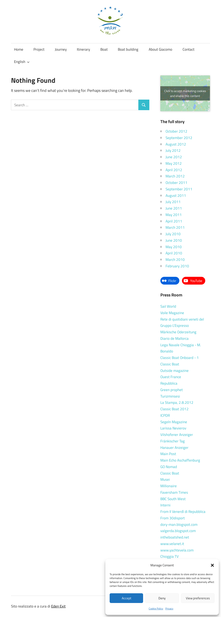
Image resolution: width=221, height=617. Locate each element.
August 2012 (176, 144)
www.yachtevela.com (177, 550)
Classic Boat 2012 (174, 409)
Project (38, 49)
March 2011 (175, 227)
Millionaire (168, 486)
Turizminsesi (170, 396)
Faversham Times (174, 492)
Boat (104, 49)
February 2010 (177, 266)
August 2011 (176, 195)
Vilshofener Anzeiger (176, 434)
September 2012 (179, 138)
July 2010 (173, 234)
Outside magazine (174, 370)
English (22, 61)
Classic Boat (169, 364)
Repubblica (168, 383)
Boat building (128, 49)
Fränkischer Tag (172, 441)
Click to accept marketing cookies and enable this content (185, 93)
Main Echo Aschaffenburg (180, 460)
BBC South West (173, 499)
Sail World (168, 306)
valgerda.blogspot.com (178, 531)
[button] (212, 565)
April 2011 (174, 221)
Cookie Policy (156, 608)
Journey (61, 49)
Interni (165, 505)
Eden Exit (58, 606)
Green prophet (171, 390)
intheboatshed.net (174, 537)
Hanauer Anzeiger (174, 447)
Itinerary (83, 49)
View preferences (198, 598)
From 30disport (172, 518)
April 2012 (174, 170)
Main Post (168, 454)
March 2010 (175, 259)
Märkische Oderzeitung (178, 332)
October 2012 (176, 131)
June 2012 (174, 157)
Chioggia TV (169, 556)
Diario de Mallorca (174, 338)
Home (18, 49)
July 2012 (173, 150)
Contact (188, 49)
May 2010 (174, 247)
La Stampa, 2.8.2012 (176, 402)
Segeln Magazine (173, 422)
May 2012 (174, 163)
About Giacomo (160, 49)
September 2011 (179, 189)
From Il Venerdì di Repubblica (182, 511)
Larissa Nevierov (173, 428)
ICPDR (165, 415)
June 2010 (174, 240)
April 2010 (174, 253)
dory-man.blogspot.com (178, 524)
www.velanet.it (172, 544)
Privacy (169, 608)
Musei (165, 479)
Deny (162, 598)
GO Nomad (168, 467)
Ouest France (170, 377)
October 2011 (176, 182)
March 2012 (175, 176)
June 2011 (174, 208)
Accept (126, 598)
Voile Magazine (172, 313)
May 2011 (174, 215)
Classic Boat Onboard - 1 (179, 357)
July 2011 (173, 202)
